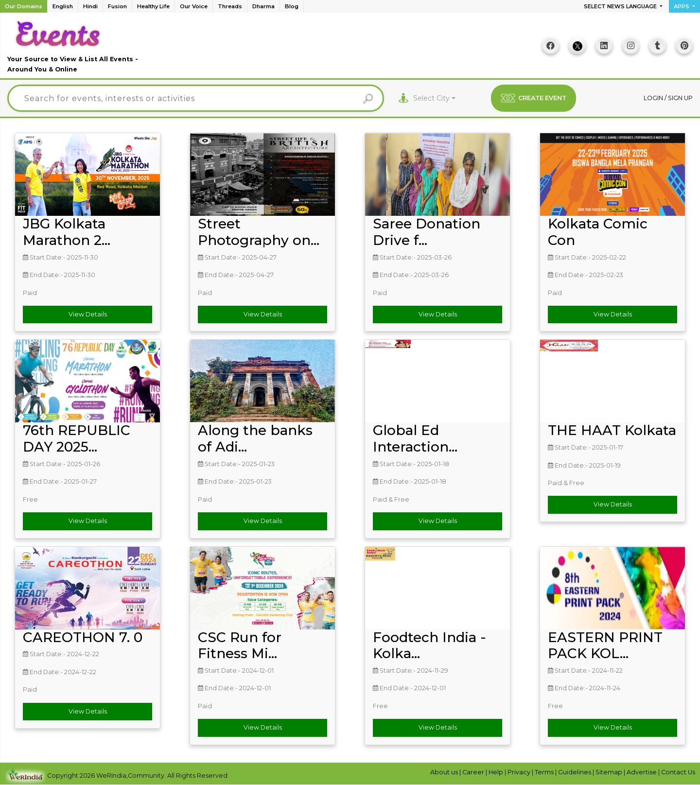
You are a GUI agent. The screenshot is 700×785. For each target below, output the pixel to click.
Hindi (90, 6)
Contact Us (678, 772)
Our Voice (194, 6)
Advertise (642, 772)
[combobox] (434, 98)
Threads (230, 6)
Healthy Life (153, 6)
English (62, 6)
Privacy (520, 772)
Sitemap (609, 772)
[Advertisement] (346, 49)
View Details (88, 314)
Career (474, 772)
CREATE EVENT (533, 98)
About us (444, 772)
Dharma (263, 6)
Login (654, 98)
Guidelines (575, 772)
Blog (291, 6)
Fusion (117, 6)
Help (497, 772)
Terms (545, 772)
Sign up (680, 98)
